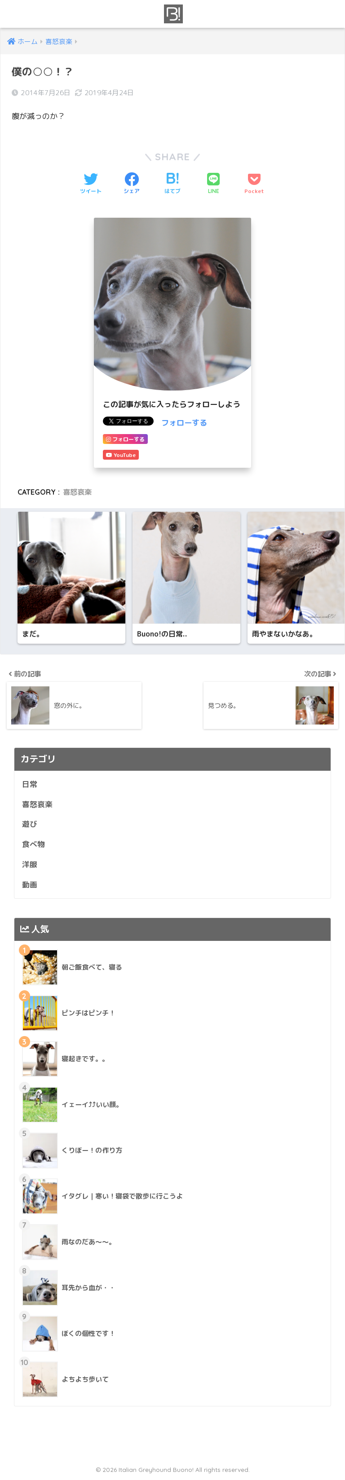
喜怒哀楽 (77, 491)
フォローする (184, 422)
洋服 (29, 865)
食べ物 (33, 845)
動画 (29, 885)
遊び (29, 825)
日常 (29, 785)
